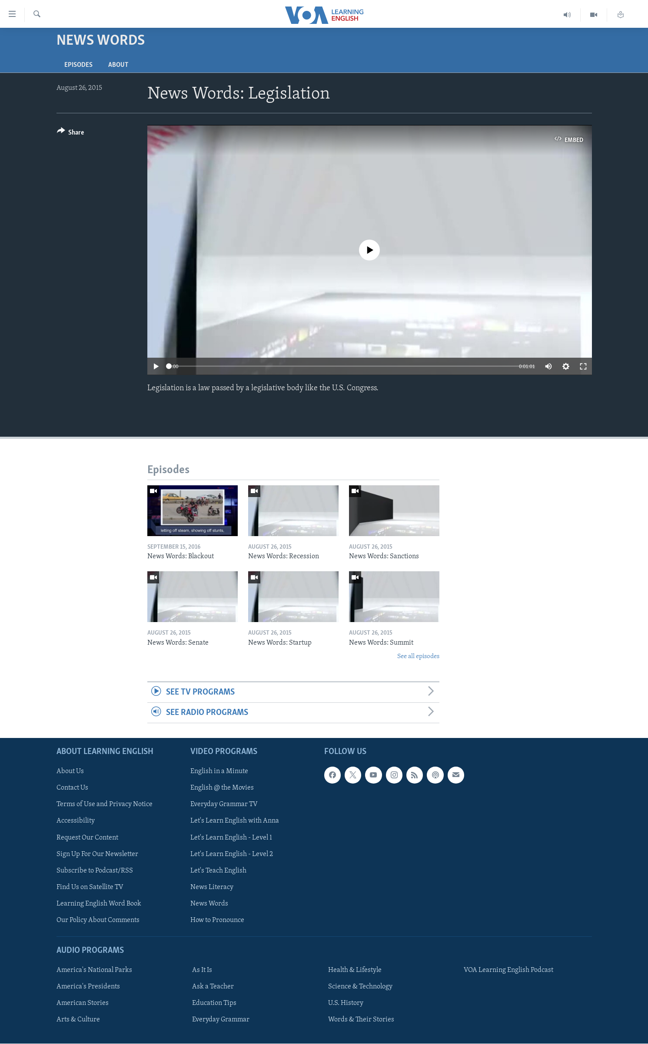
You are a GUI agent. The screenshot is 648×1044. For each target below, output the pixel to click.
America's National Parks (94, 970)
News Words (209, 903)
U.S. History (345, 1003)
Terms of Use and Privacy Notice (104, 804)
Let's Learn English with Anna (234, 821)
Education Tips (214, 1003)
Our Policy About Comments (98, 920)
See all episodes (418, 656)
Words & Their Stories (361, 1020)
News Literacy (211, 887)
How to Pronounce (217, 920)
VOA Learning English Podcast (508, 970)
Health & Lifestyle (355, 970)
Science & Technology (360, 986)
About (118, 65)
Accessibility (75, 821)
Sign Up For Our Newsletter (97, 854)
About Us (70, 771)
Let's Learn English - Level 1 (231, 837)
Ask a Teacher (213, 986)
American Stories (82, 1003)
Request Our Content (87, 837)
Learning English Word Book (98, 903)
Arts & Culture (78, 1020)
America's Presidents (88, 986)
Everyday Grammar (220, 1020)
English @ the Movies (222, 788)
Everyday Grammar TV (224, 804)
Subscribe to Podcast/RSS (94, 870)
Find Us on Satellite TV (89, 887)
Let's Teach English (218, 870)
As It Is (202, 970)
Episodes (78, 65)
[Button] (70, 134)
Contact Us (72, 788)
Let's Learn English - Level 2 (231, 854)
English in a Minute (219, 771)
